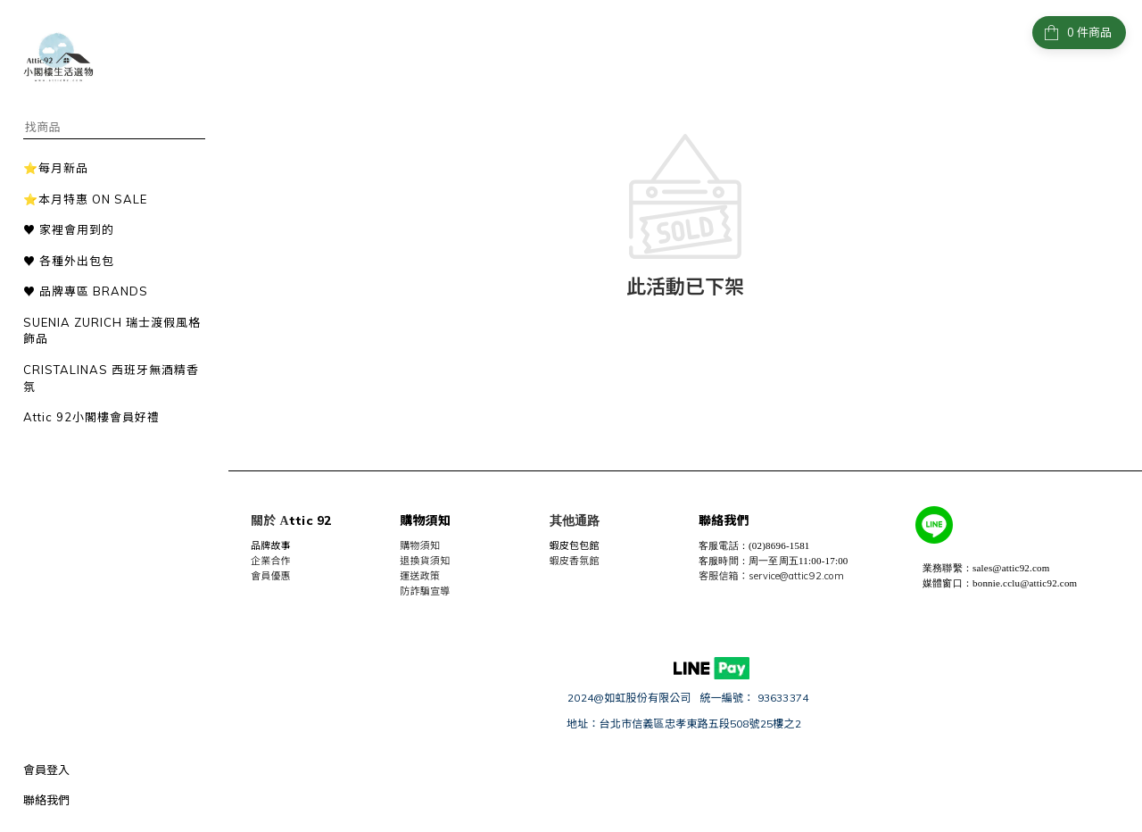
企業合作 (271, 560)
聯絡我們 (46, 800)
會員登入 (46, 769)
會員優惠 (271, 576)
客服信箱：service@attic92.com (771, 576)
